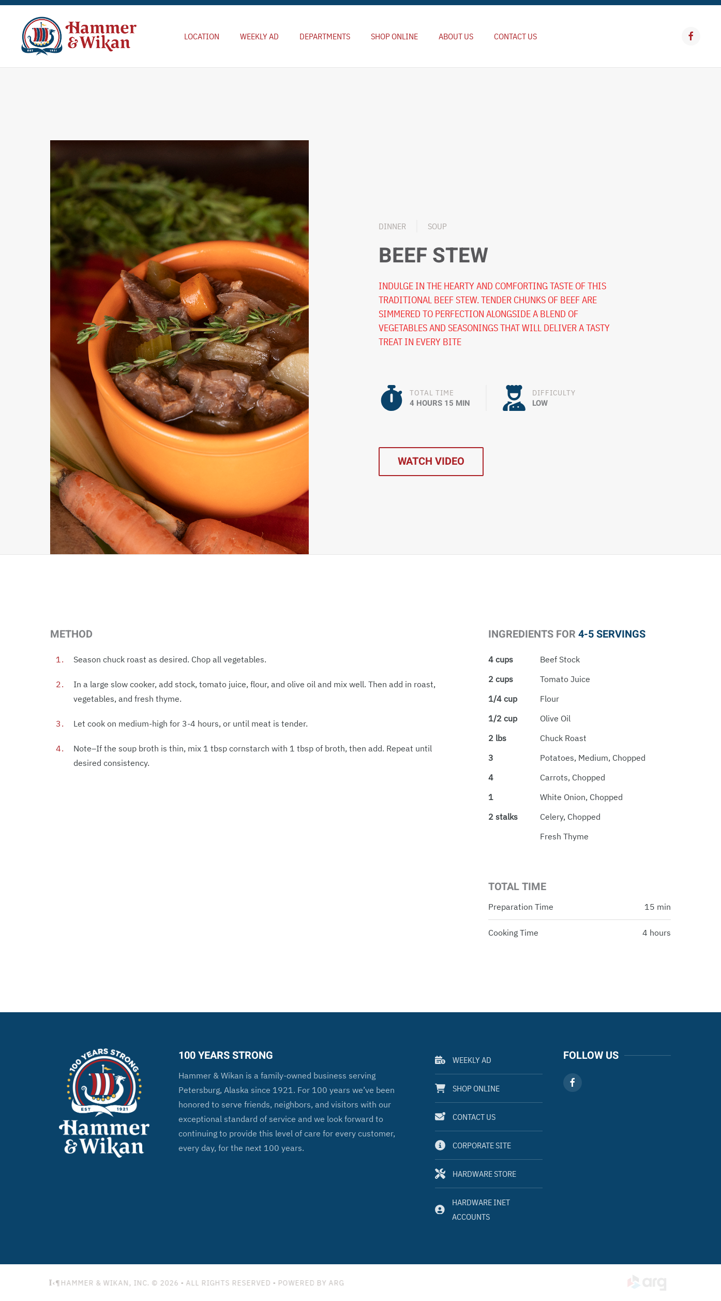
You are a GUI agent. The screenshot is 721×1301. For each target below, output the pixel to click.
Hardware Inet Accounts (472, 1209)
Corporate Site (473, 1145)
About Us (456, 36)
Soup (437, 226)
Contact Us (515, 36)
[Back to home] (79, 36)
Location (201, 36)
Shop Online (394, 36)
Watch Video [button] (431, 461)
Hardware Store (475, 1174)
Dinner (392, 226)
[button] (179, 346)
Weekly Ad (463, 1060)
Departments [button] (324, 36)
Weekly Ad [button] (259, 36)
